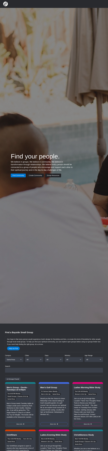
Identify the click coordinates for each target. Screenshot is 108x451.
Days (46, 355)
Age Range (88, 355)
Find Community (18, 175)
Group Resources (53, 175)
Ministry (67, 355)
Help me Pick (13, 348)
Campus (8, 355)
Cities (27, 355)
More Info (20, 424)
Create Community (35, 175)
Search (7, 366)
